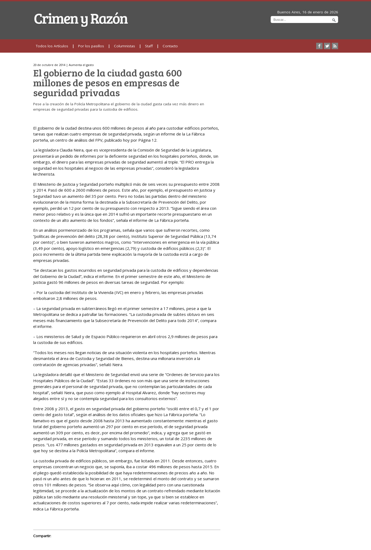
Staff (149, 46)
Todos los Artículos (52, 46)
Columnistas (124, 46)
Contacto (170, 46)
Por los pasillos (91, 46)
